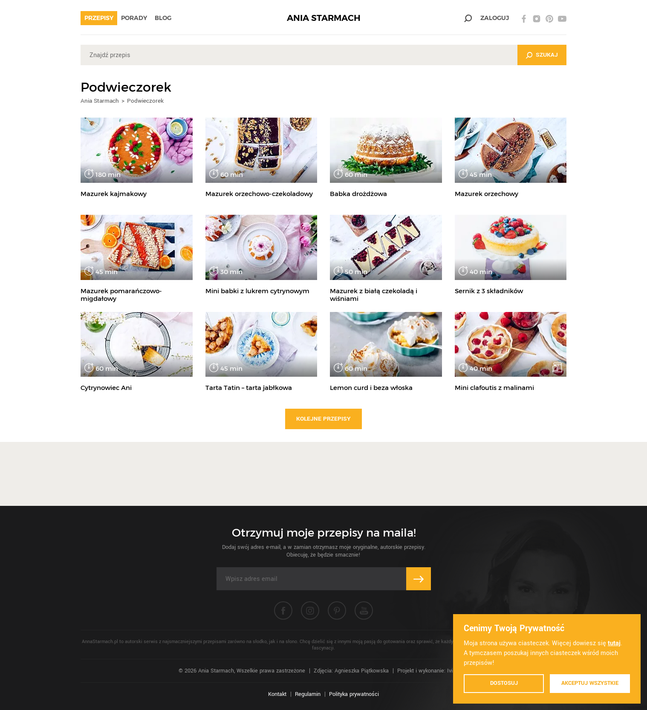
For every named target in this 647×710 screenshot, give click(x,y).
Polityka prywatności (354, 694)
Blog (163, 18)
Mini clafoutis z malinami (494, 388)
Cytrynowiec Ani (106, 388)
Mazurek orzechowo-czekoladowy (259, 194)
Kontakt (277, 694)
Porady (134, 18)
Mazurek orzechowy (486, 194)
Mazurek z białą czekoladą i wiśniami (373, 295)
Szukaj (547, 55)
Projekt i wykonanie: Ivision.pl (432, 671)
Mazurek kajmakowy (114, 194)
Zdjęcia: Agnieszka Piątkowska (351, 671)
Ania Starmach (100, 101)
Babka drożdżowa (358, 194)
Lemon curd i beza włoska (371, 388)
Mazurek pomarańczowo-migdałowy (121, 295)
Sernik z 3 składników (489, 291)
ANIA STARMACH (324, 18)
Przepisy (98, 18)
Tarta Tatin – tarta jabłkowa (248, 388)
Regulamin (308, 694)
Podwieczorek (145, 101)
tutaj (614, 643)
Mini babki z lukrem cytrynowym (257, 291)
